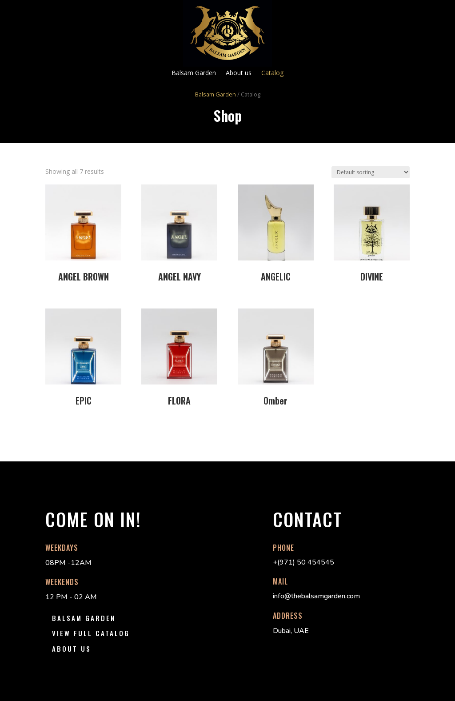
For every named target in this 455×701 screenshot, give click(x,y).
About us (238, 73)
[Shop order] (370, 172)
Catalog (272, 73)
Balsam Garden (194, 73)
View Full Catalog (91, 633)
